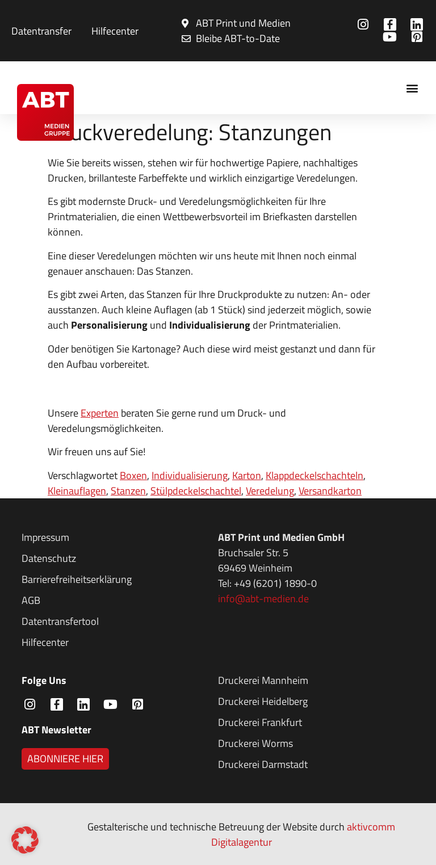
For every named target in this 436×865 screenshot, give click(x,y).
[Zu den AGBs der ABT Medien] (112, 600)
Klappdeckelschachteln (314, 475)
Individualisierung (190, 475)
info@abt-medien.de (263, 598)
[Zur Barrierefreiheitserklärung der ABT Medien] (112, 579)
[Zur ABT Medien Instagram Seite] (364, 24)
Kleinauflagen (77, 490)
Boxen (133, 475)
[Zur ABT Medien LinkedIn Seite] (418, 24)
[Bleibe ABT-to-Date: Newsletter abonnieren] (236, 23)
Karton (246, 475)
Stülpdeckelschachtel (195, 490)
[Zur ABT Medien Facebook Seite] (391, 24)
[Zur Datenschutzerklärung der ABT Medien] (112, 558)
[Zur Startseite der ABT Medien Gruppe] (45, 112)
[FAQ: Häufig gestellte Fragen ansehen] (114, 31)
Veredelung (270, 490)
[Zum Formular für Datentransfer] (40, 31)
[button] (412, 87)
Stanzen (128, 490)
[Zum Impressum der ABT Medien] (112, 537)
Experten (100, 413)
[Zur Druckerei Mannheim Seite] (308, 680)
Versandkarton (330, 490)
